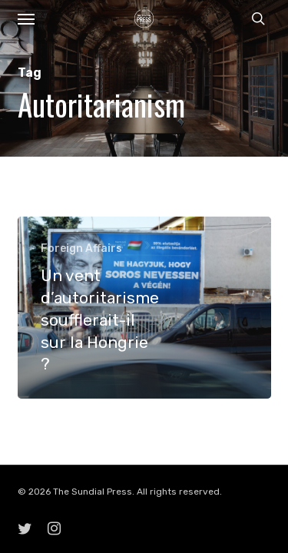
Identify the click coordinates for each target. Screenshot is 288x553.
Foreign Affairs (81, 248)
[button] (26, 18)
